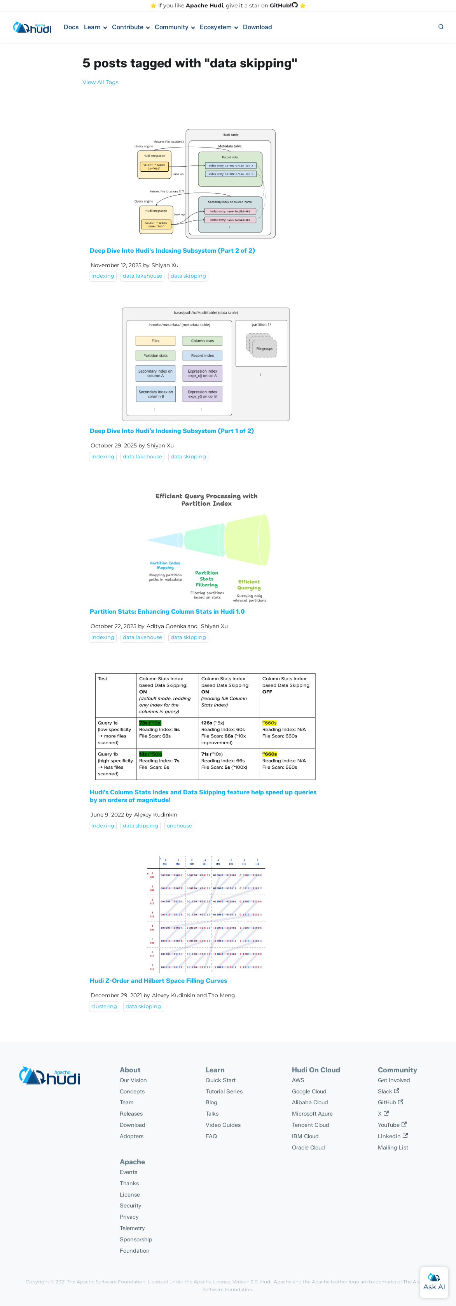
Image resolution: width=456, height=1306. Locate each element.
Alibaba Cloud (310, 1102)
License (130, 1194)
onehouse (179, 826)
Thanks (129, 1183)
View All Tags (100, 82)
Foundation (135, 1250)
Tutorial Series (224, 1091)
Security (131, 1205)
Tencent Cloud (310, 1124)
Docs (71, 27)
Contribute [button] (127, 27)
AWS (298, 1080)
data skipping (188, 276)
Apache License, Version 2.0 (226, 1282)
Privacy (129, 1216)
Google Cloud (309, 1091)
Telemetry (132, 1228)
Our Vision (133, 1080)
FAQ (211, 1136)
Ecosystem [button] (216, 27)
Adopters (131, 1136)
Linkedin (393, 1136)
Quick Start (221, 1080)
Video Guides (223, 1124)
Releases (131, 1113)
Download (257, 27)
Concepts (132, 1091)
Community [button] (172, 27)
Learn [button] (92, 27)
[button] (441, 27)
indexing (102, 276)
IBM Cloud (305, 1136)
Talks (212, 1113)
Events (128, 1172)
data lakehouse (142, 276)
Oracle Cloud (308, 1147)
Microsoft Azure (312, 1113)
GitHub (390, 1102)
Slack (388, 1091)
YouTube (392, 1124)
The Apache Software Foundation (106, 1282)
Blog (211, 1102)
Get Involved (394, 1080)
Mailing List (393, 1147)
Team (127, 1102)
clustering (104, 1006)
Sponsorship (136, 1239)
